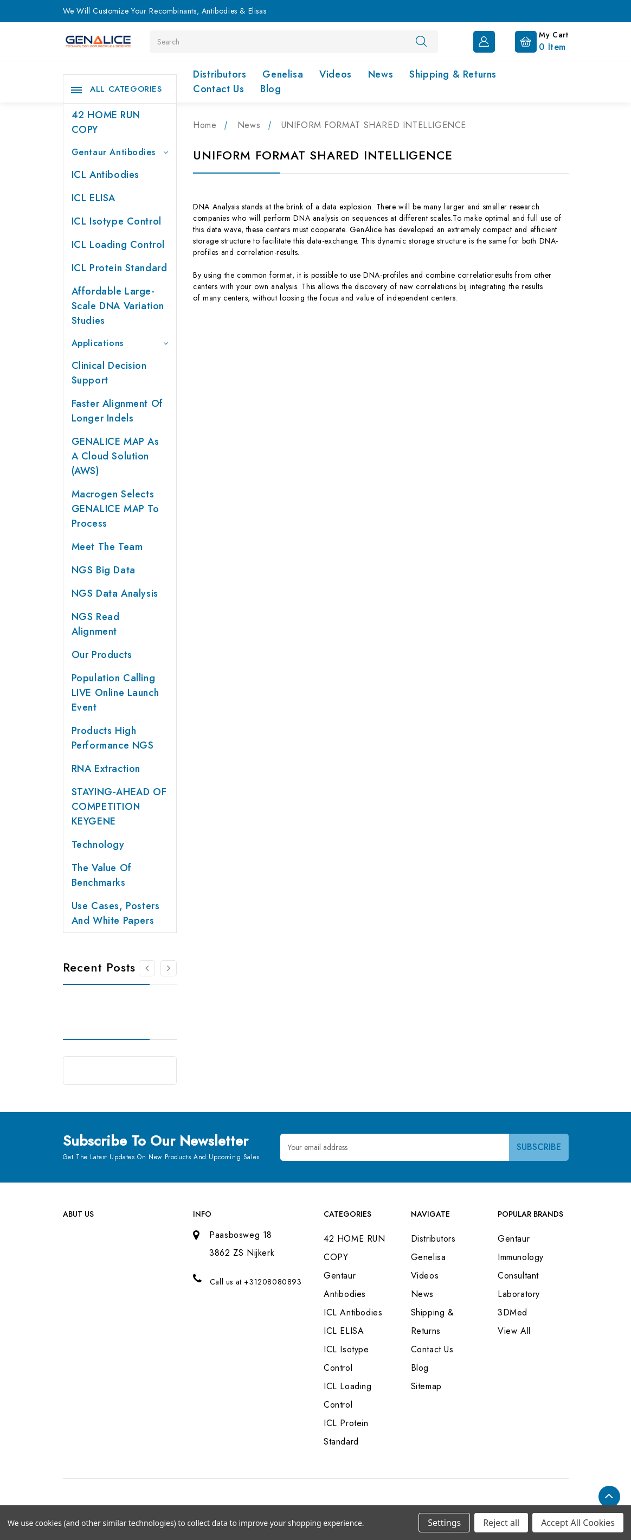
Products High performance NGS (113, 738)
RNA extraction (106, 769)
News (380, 74)
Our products (102, 655)
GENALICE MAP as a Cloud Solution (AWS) (115, 456)
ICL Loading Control (118, 245)
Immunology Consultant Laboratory (521, 1275)
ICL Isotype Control (117, 221)
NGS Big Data (104, 570)
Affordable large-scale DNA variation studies (118, 306)
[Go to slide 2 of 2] (147, 968)
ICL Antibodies (105, 175)
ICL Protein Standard (120, 268)
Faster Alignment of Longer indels (117, 411)
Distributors (219, 74)
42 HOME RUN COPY (106, 122)
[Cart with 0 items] (533, 40)
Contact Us (218, 89)
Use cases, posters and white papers (116, 913)
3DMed (512, 1312)
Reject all (501, 1523)
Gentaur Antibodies (120, 152)
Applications (120, 343)
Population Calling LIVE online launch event (115, 692)
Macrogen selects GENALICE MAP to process (115, 509)
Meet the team (107, 547)
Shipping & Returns (453, 74)
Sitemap (426, 1386)
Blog (270, 89)
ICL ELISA (93, 198)
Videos (335, 74)
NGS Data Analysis (115, 593)
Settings (444, 1523)
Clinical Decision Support (109, 373)
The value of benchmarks (102, 875)
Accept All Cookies (578, 1523)
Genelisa (282, 74)
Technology (98, 845)
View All (514, 1331)
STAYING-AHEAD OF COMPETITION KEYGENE (119, 806)
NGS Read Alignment (96, 624)
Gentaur (514, 1238)
